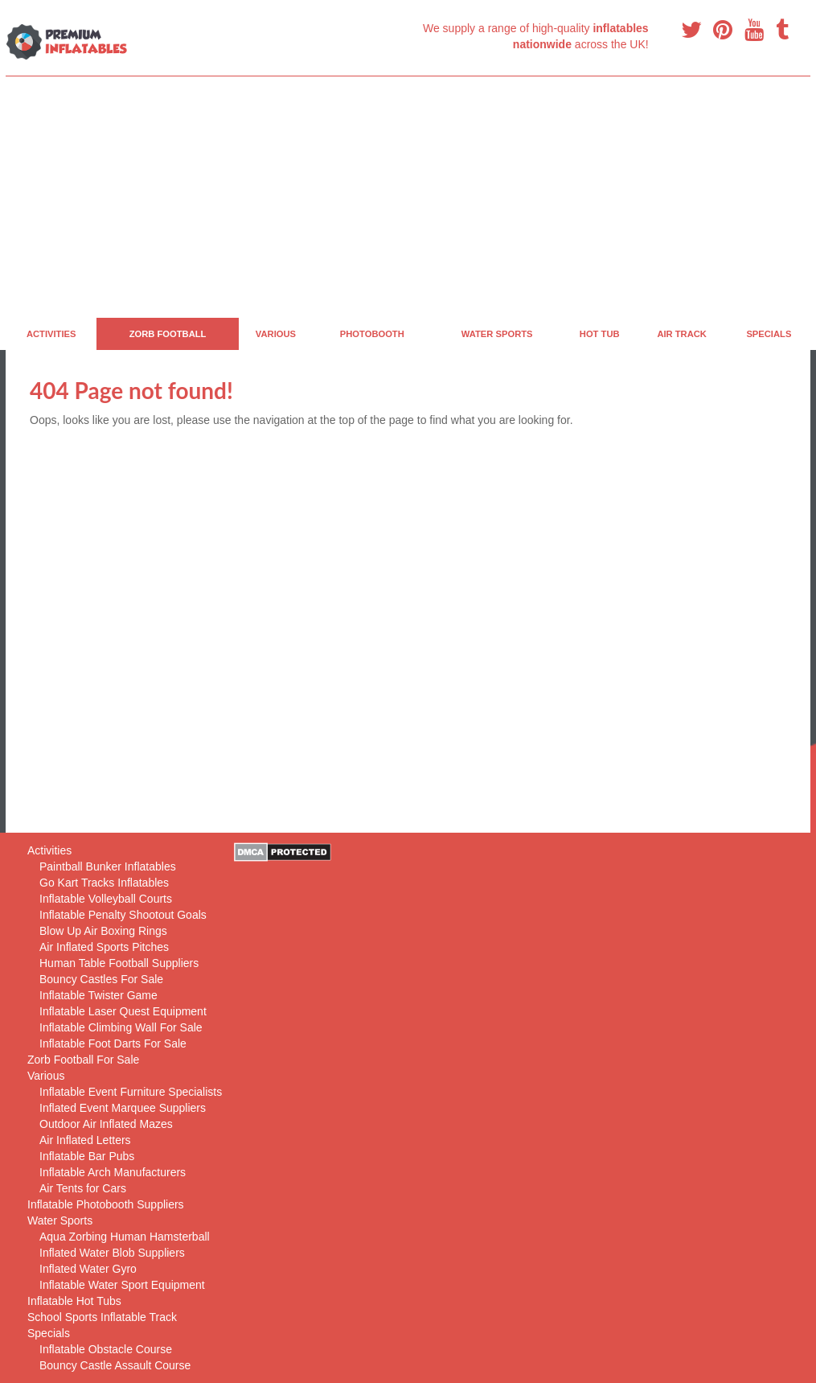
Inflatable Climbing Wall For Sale (121, 1027)
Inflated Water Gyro (88, 1268)
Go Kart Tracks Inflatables (104, 882)
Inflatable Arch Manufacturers (112, 1172)
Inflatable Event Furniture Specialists (130, 1091)
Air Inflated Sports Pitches (104, 947)
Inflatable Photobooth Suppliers (105, 1204)
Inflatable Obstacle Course (105, 1349)
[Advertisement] (408, 197)
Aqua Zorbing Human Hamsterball (124, 1236)
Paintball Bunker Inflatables (107, 866)
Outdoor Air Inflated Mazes (106, 1124)
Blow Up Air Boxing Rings (103, 930)
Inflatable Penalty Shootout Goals (123, 914)
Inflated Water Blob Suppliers (112, 1252)
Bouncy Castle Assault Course (115, 1365)
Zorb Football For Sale (83, 1059)
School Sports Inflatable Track (102, 1317)
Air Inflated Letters (85, 1140)
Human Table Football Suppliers (119, 963)
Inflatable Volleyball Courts (105, 898)
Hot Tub (600, 334)
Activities (51, 334)
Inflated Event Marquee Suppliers (122, 1107)
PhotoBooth (372, 334)
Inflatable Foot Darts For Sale (113, 1043)
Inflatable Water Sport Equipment (122, 1284)
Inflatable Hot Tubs (74, 1301)
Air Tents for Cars (82, 1188)
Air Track (682, 334)
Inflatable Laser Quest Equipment (123, 1011)
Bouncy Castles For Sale (101, 979)
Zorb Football (168, 334)
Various (276, 334)
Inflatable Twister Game (98, 995)
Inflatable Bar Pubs (86, 1156)
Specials (768, 334)
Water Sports (497, 334)
